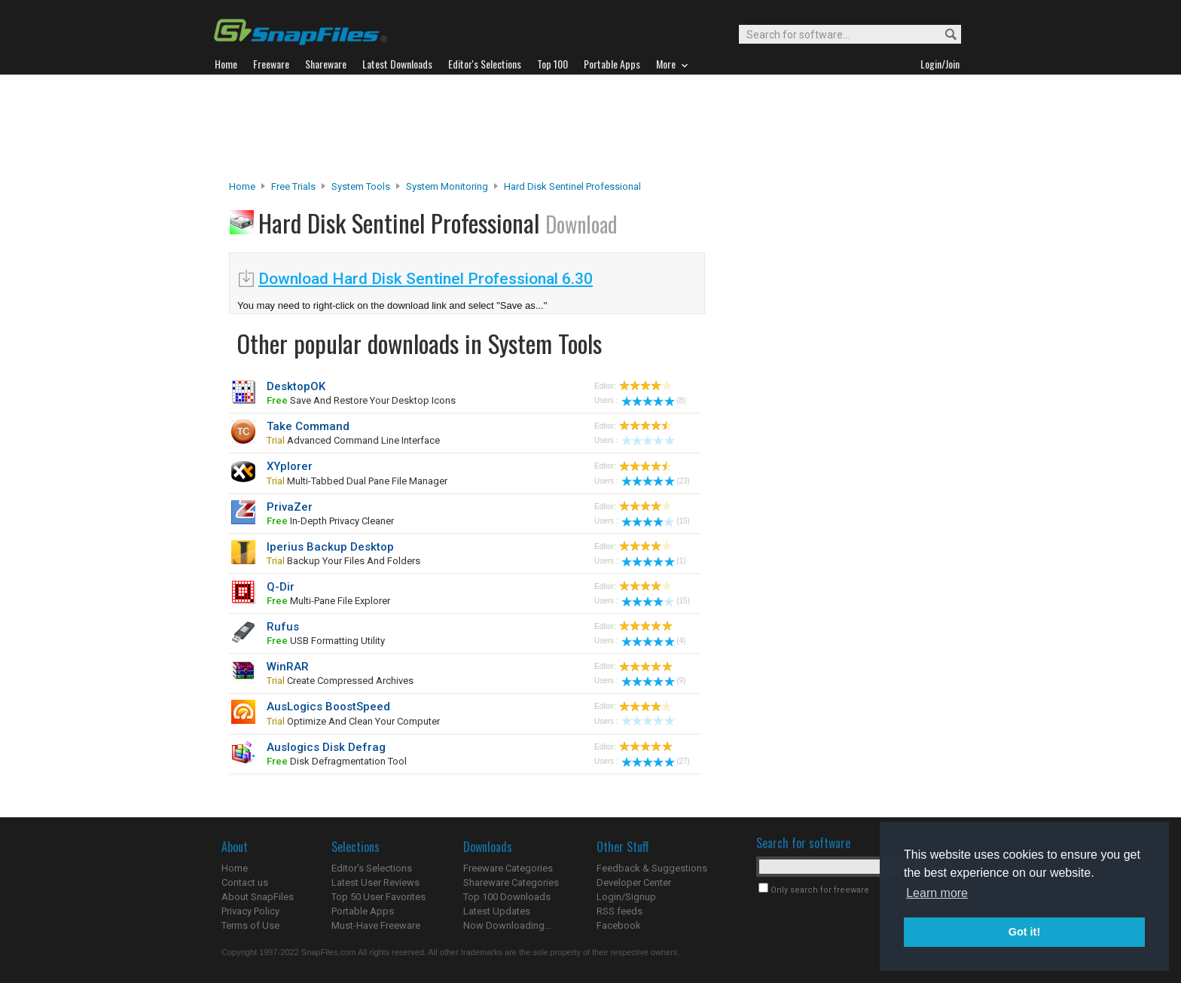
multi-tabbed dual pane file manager (357, 481)
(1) (653, 561)
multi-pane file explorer (328, 600)
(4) (653, 641)
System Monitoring (447, 186)
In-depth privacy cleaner (330, 521)
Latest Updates (496, 911)
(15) (655, 521)
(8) (653, 400)
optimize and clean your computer (353, 721)
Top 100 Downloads (507, 896)
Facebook (619, 925)
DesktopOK (296, 386)
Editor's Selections (371, 868)
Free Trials (293, 186)
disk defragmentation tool (337, 761)
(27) (655, 761)
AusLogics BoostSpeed (328, 706)
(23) (655, 481)
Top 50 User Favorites (378, 896)
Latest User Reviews (375, 882)
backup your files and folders (343, 560)
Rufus (283, 626)
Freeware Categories (508, 868)
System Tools (360, 186)
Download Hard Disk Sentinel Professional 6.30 (425, 279)
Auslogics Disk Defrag (326, 747)
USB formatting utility (326, 640)
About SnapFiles (257, 896)
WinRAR (288, 666)
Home (242, 186)
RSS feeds (619, 911)
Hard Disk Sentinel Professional (572, 186)
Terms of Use (250, 925)
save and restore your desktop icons (361, 400)
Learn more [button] (937, 893)
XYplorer (290, 466)
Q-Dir (280, 587)
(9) (653, 680)
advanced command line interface (353, 440)
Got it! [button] (1024, 932)
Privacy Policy (250, 911)
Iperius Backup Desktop (330, 547)
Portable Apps (362, 911)
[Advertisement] (590, 127)
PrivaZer (290, 507)
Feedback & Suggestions (652, 868)
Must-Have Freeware (375, 925)
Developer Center (634, 882)
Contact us (244, 882)
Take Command (308, 426)
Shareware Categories (511, 882)
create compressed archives (340, 680)
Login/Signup (626, 896)
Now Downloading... (507, 925)
